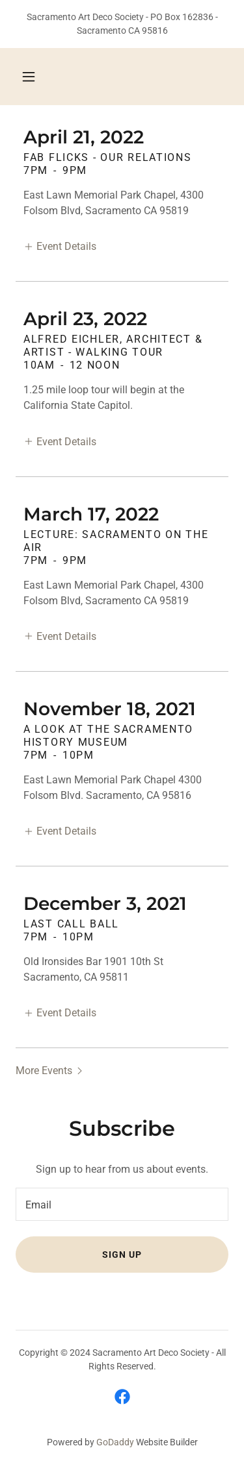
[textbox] (122, 1204)
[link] (122, 1397)
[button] (29, 77)
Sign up (122, 1254)
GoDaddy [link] (115, 1442)
